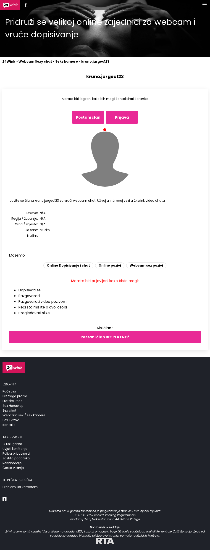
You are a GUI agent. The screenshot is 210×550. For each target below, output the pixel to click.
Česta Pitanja (13, 468)
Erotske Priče (13, 401)
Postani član (88, 117)
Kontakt (9, 425)
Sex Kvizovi (11, 420)
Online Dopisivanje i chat (68, 265)
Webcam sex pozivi (146, 265)
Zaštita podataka (16, 458)
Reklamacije (12, 463)
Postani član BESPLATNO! (105, 337)
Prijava (122, 117)
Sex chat (9, 410)
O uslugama (12, 444)
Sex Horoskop (13, 405)
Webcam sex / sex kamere (24, 415)
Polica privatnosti (16, 453)
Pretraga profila (15, 396)
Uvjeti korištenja (15, 448)
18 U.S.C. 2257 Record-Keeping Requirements (105, 515)
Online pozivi (110, 265)
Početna (9, 391)
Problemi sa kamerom (20, 487)
